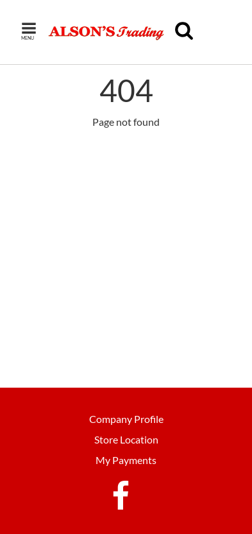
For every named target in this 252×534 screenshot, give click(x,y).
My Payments (126, 460)
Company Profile (126, 419)
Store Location (126, 439)
